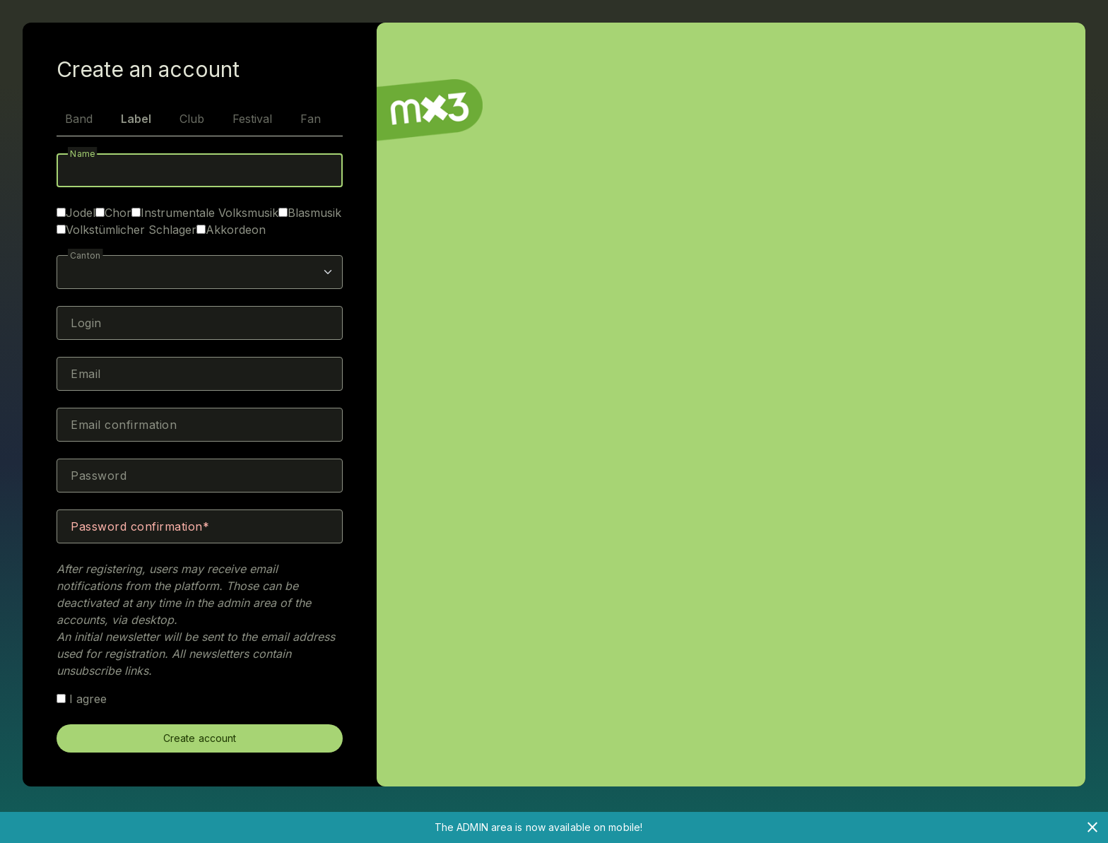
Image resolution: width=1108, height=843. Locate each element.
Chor (118, 213)
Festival (252, 119)
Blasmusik (314, 213)
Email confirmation (124, 425)
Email (86, 374)
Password (98, 475)
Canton (85, 255)
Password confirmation (137, 526)
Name (82, 153)
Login (86, 323)
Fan (310, 119)
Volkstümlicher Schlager (131, 230)
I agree (82, 699)
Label (136, 119)
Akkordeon (236, 230)
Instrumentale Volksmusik (209, 213)
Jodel (80, 213)
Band (79, 119)
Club (191, 119)
